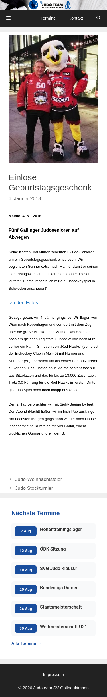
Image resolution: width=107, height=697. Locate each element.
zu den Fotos (23, 302)
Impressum (53, 674)
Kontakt (75, 18)
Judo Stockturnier (34, 488)
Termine (48, 18)
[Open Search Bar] (98, 18)
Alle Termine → (26, 643)
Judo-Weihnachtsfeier (38, 479)
